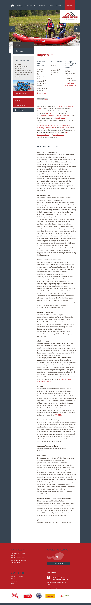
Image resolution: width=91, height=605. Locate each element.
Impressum (14, 581)
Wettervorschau (20, 105)
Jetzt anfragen (19, 110)
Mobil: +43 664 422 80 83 (19, 560)
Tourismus (42, 116)
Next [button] (77, 29)
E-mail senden (42, 93)
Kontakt (69, 6)
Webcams (18, 100)
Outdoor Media (64, 128)
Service (59, 6)
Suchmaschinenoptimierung (49, 125)
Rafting (19, 6)
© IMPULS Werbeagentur (55, 589)
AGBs (12, 583)
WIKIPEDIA (58, 415)
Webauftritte (50, 113)
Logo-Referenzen (58, 135)
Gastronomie (51, 116)
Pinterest (49, 382)
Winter (19, 45)
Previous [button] (12, 29)
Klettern (42, 6)
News (51, 6)
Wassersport (31, 6)
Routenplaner (58, 563)
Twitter (43, 382)
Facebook (62, 379)
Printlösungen (60, 118)
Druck (47, 135)
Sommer (19, 51)
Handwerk (66, 116)
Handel (58, 116)
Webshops (62, 125)
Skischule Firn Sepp (21, 93)
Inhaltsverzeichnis (17, 576)
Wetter (13, 578)
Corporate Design (50, 128)
